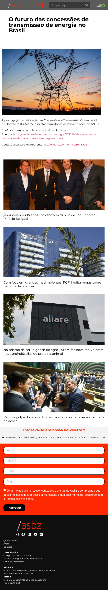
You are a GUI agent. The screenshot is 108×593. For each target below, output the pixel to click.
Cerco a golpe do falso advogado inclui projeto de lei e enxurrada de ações (54, 422)
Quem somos (10, 543)
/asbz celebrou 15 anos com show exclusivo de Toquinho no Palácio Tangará (49, 219)
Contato (7, 549)
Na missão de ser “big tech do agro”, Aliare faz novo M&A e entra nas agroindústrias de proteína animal (53, 354)
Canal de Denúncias (13, 564)
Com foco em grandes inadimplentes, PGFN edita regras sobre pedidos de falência (52, 287)
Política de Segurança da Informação (22, 561)
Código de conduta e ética (17, 558)
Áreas (6, 546)
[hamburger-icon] (39, 5)
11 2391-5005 (79, 147)
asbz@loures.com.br (57, 147)
